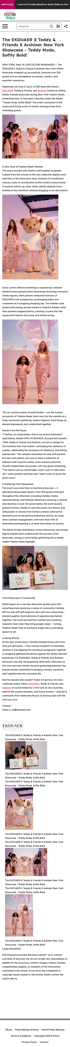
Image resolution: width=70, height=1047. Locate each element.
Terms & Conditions (21, 1035)
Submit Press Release (53, 1029)
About (8, 1029)
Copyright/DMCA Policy (46, 1035)
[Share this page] (66, 26)
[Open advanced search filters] (58, 26)
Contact (44, 1042)
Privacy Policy (29, 1042)
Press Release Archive (27, 1029)
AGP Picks (7, 4)
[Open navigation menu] (5, 26)
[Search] (32, 26)
